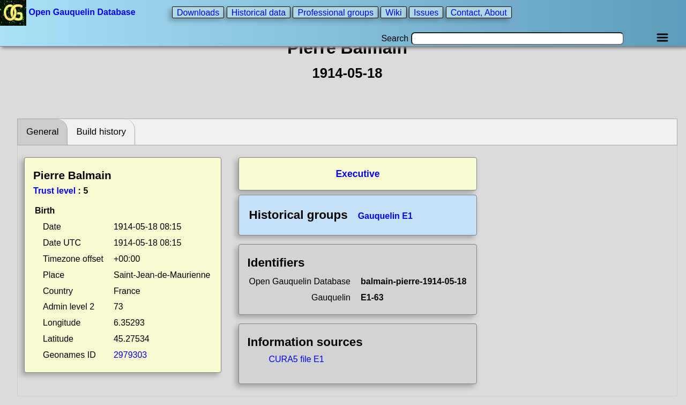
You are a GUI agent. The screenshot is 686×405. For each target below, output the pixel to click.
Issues (426, 12)
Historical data (259, 12)
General (42, 132)
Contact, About (479, 12)
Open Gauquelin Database (69, 12)
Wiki (393, 12)
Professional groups (335, 12)
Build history (101, 132)
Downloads (198, 12)
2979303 (130, 354)
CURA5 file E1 (296, 359)
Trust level (54, 190)
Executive (357, 173)
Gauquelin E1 (385, 215)
